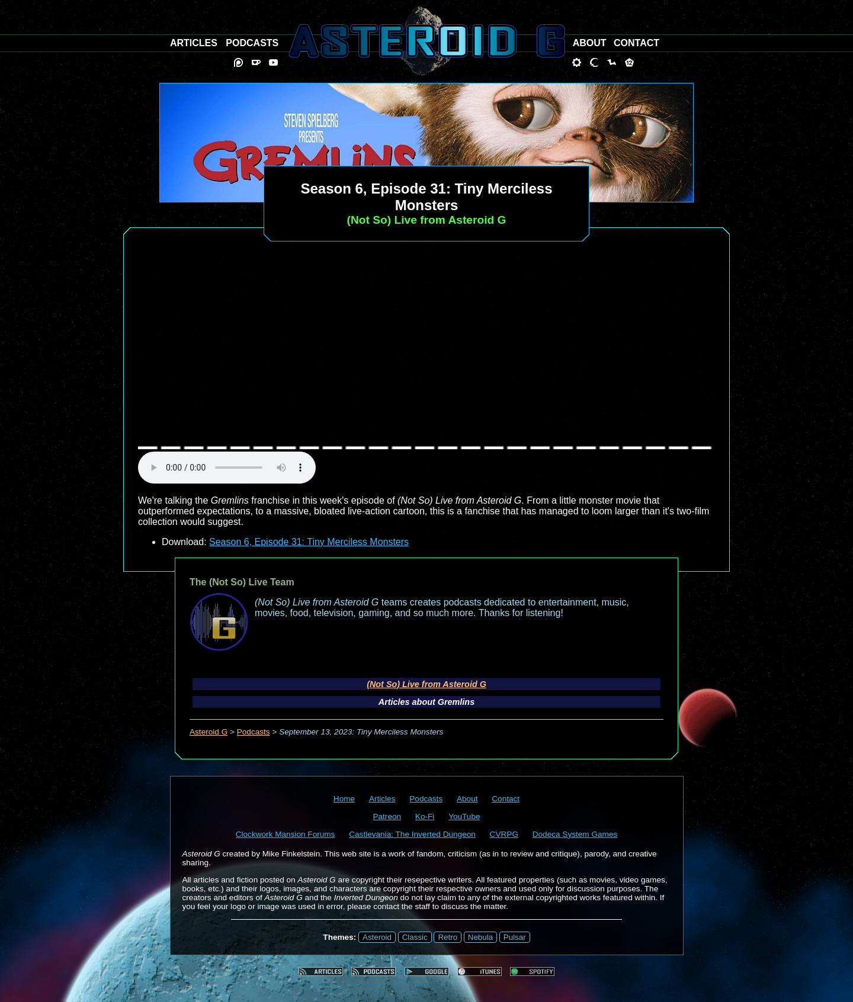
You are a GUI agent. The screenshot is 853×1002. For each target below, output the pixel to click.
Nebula (480, 937)
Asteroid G (208, 731)
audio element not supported (227, 468)
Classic (415, 937)
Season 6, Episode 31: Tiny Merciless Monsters (309, 542)
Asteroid (377, 937)
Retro (447, 937)
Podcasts (253, 731)
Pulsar (515, 937)
